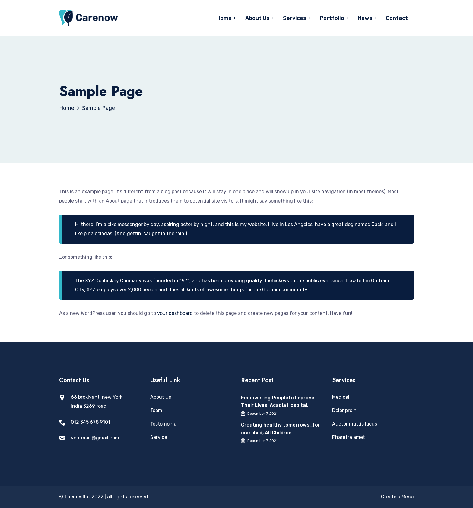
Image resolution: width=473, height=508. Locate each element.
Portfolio (332, 18)
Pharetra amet (348, 437)
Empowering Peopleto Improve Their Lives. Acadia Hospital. (277, 401)
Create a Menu (397, 497)
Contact (397, 18)
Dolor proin (344, 410)
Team (156, 410)
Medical (340, 397)
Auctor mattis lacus (354, 424)
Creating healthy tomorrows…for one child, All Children (280, 429)
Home (224, 18)
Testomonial (164, 424)
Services (294, 18)
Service (158, 437)
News (365, 18)
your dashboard (175, 313)
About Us (257, 18)
